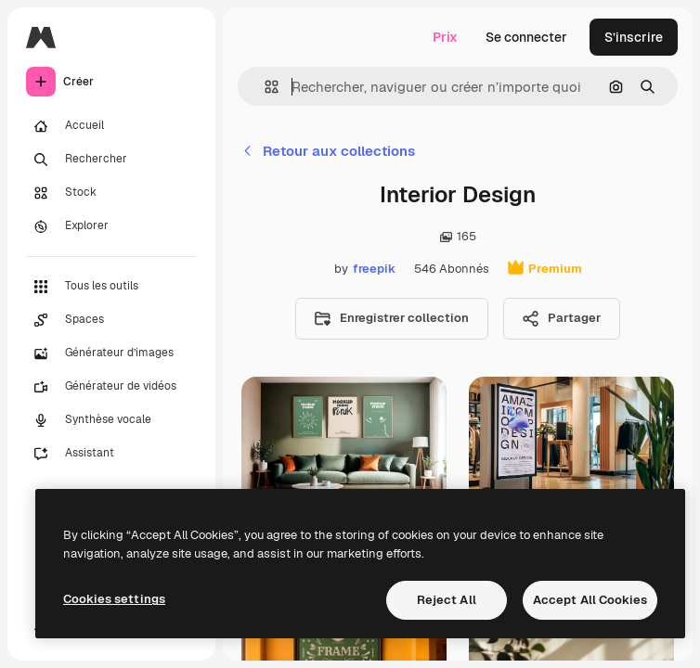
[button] (264, 87)
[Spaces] (111, 320)
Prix (445, 37)
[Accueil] (111, 126)
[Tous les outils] (111, 287)
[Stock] (111, 193)
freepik (374, 268)
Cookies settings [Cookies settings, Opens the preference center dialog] (114, 599)
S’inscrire (633, 37)
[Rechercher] (111, 159)
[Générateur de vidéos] (111, 387)
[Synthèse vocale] (111, 420)
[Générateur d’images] (111, 353)
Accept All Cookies (590, 600)
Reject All (446, 600)
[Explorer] (111, 226)
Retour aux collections (328, 151)
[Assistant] (111, 454)
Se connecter (526, 37)
